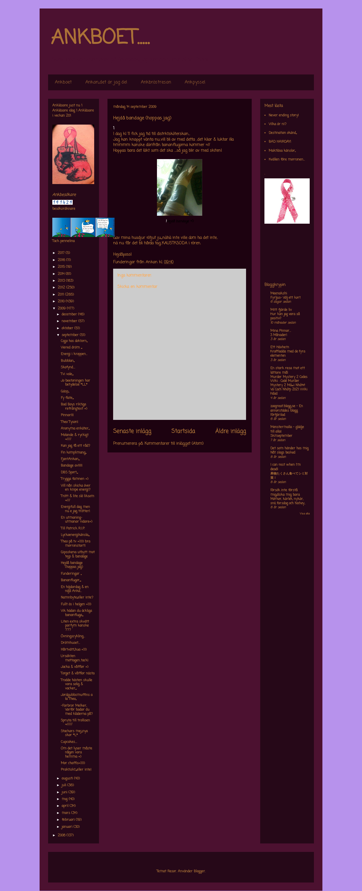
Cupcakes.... (69, 742)
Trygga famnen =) (74, 479)
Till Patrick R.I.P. (73, 528)
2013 (62, 280)
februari (69, 819)
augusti (68, 778)
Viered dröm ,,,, (71, 347)
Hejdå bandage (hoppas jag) (72, 565)
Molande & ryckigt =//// (75, 437)
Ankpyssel (195, 82)
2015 (62, 267)
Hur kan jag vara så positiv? (285, 316)
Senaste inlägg (132, 431)
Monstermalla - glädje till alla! (287, 429)
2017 (62, 253)
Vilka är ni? (277, 124)
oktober (68, 328)
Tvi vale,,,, (67, 374)
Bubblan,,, (67, 361)
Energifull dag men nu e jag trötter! (75, 509)
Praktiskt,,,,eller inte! (76, 769)
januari (68, 827)
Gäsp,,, (65, 391)
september (71, 335)
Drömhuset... (70, 643)
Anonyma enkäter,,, (75, 428)
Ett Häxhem (279, 347)
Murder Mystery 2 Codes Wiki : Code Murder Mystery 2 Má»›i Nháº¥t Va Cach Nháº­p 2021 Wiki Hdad (288, 385)
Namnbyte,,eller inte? (77, 597)
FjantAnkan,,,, (70, 459)
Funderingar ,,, (71, 573)
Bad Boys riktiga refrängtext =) (74, 406)
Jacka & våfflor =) (74, 667)
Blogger (199, 871)
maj (65, 799)
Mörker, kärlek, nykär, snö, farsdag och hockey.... (287, 501)
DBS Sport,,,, (69, 472)
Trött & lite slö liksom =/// (77, 498)
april (66, 806)
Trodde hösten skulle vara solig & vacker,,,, (76, 684)
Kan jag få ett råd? (75, 445)
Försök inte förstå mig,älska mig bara (285, 492)
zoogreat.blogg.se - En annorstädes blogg (286, 408)
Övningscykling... (73, 636)
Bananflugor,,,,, (71, 580)
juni (65, 792)
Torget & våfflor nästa (77, 673)
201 (68, 115)
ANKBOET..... (100, 38)
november (70, 321)
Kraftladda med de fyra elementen (287, 353)
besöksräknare (63, 208)
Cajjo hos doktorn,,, (74, 341)
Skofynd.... (68, 367)
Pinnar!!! (67, 415)
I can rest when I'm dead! (285, 467)
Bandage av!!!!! (71, 465)
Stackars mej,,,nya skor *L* (74, 733)
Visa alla (305, 514)
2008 (62, 835)
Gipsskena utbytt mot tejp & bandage (78, 554)
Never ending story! (284, 115)
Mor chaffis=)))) (73, 763)
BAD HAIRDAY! (280, 141)
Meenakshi (278, 293)
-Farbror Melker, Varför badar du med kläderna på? (77, 710)
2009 (62, 308)
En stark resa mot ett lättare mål (287, 370)
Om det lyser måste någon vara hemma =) (76, 752)
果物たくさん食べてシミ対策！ (289, 475)
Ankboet (63, 82)
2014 (62, 274)
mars (66, 813)
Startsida (183, 431)
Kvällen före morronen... (287, 159)
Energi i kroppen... (74, 354)
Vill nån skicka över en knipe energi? (75, 487)
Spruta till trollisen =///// (75, 722)
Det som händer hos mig (289, 448)
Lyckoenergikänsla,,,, (75, 535)
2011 (61, 294)
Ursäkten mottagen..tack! (74, 658)
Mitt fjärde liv (281, 310)
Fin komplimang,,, (73, 452)
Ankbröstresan (156, 82)
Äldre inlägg (230, 431)
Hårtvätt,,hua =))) (74, 649)
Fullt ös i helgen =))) (76, 604)
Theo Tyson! (69, 422)
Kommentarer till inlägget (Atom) (174, 444)
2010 (62, 301)
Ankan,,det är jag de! (106, 82)
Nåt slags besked (282, 452)
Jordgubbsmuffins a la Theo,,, (76, 697)
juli (64, 785)
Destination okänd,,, (283, 133)
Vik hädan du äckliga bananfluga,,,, (76, 612)
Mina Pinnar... (280, 331)
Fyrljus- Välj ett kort (285, 297)
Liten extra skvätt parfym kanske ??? (75, 626)
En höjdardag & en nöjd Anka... (75, 589)
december (70, 314)
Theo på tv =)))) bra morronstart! (75, 543)
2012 (62, 287)
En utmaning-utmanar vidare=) (76, 519)
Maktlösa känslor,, (282, 150)
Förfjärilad (277, 415)
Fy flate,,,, (67, 398)
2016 (62, 260)
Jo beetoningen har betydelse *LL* (75, 382)
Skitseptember (281, 436)
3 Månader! (278, 335)
